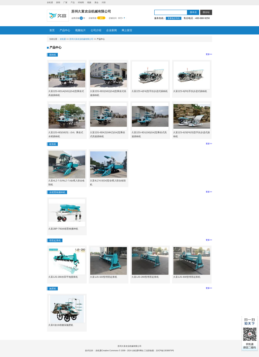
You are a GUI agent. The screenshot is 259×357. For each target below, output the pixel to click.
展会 (96, 2)
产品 (73, 2)
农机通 (50, 2)
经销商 (81, 2)
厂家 (65, 2)
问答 (104, 2)
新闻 (58, 2)
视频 (89, 2)
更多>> (209, 54)
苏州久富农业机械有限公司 (81, 39)
